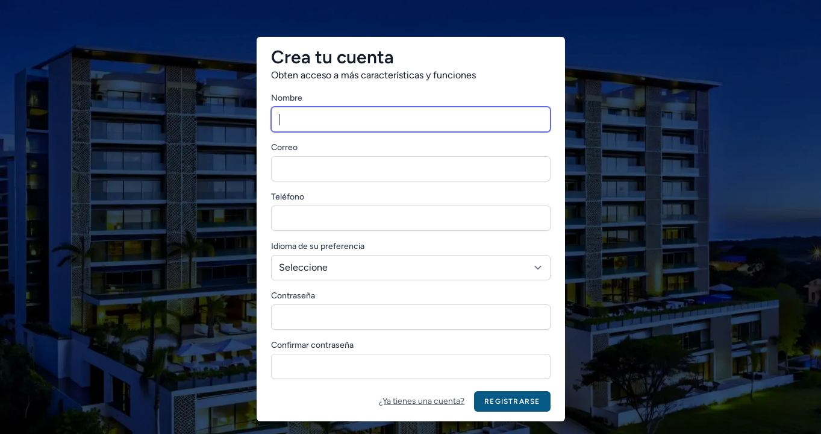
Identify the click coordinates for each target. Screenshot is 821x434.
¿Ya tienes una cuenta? (421, 401)
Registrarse (512, 401)
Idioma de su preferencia (317, 246)
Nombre (286, 98)
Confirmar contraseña (312, 345)
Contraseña (293, 296)
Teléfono (287, 197)
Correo (284, 147)
